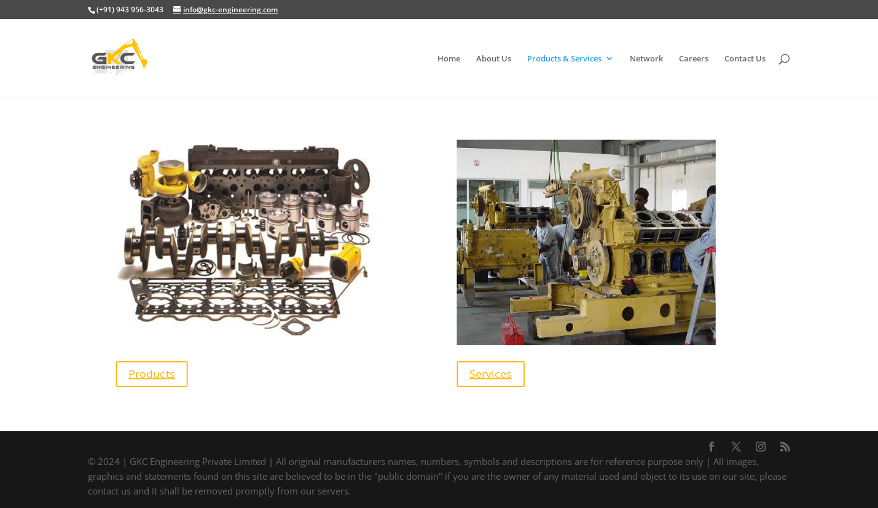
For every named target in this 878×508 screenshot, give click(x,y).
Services (490, 374)
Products (151, 374)
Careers (693, 59)
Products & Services (564, 59)
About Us (493, 59)
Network (646, 59)
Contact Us (745, 59)
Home (448, 59)
